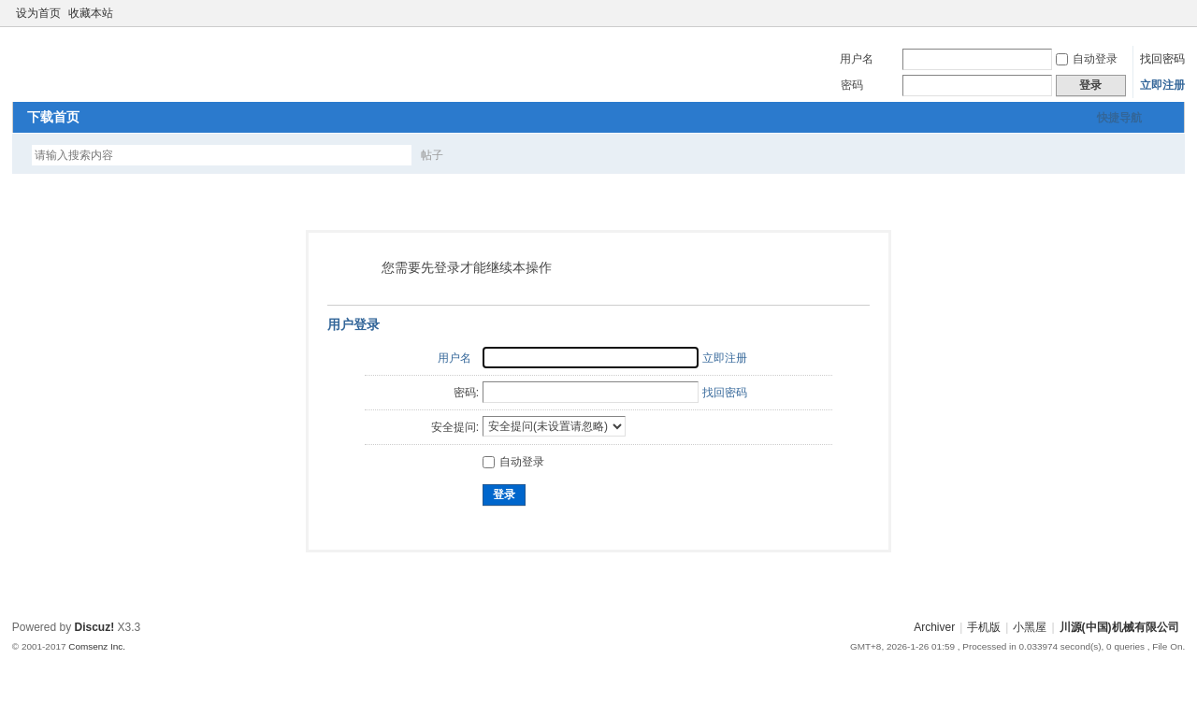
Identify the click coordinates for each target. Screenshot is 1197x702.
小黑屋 (1029, 627)
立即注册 (1162, 85)
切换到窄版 (1174, 13)
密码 (852, 85)
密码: (466, 392)
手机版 (984, 627)
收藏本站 (90, 13)
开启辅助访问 (1158, 13)
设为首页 (38, 13)
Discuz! (95, 627)
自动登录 (1087, 58)
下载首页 (53, 116)
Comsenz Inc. (96, 646)
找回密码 (1162, 58)
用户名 (856, 58)
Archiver (934, 627)
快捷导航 (1119, 117)
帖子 (432, 155)
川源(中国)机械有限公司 (1119, 627)
